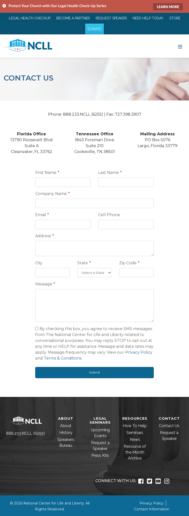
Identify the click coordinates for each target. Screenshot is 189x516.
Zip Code (128, 263)
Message (43, 284)
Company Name (51, 193)
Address (43, 236)
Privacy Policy (138, 352)
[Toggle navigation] (180, 46)
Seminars (134, 432)
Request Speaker (111, 18)
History (65, 432)
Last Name (108, 172)
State (82, 263)
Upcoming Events (100, 433)
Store (174, 18)
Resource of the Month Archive (135, 452)
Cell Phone (109, 214)
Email (40, 214)
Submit (94, 372)
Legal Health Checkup (29, 18)
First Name (45, 172)
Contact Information (151, 509)
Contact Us (169, 425)
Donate (94, 29)
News (135, 439)
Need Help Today (148, 18)
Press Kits (100, 455)
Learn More (168, 7)
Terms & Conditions (62, 358)
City (38, 263)
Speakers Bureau (65, 442)
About (65, 425)
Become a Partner (73, 18)
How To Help (135, 425)
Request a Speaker (100, 445)
